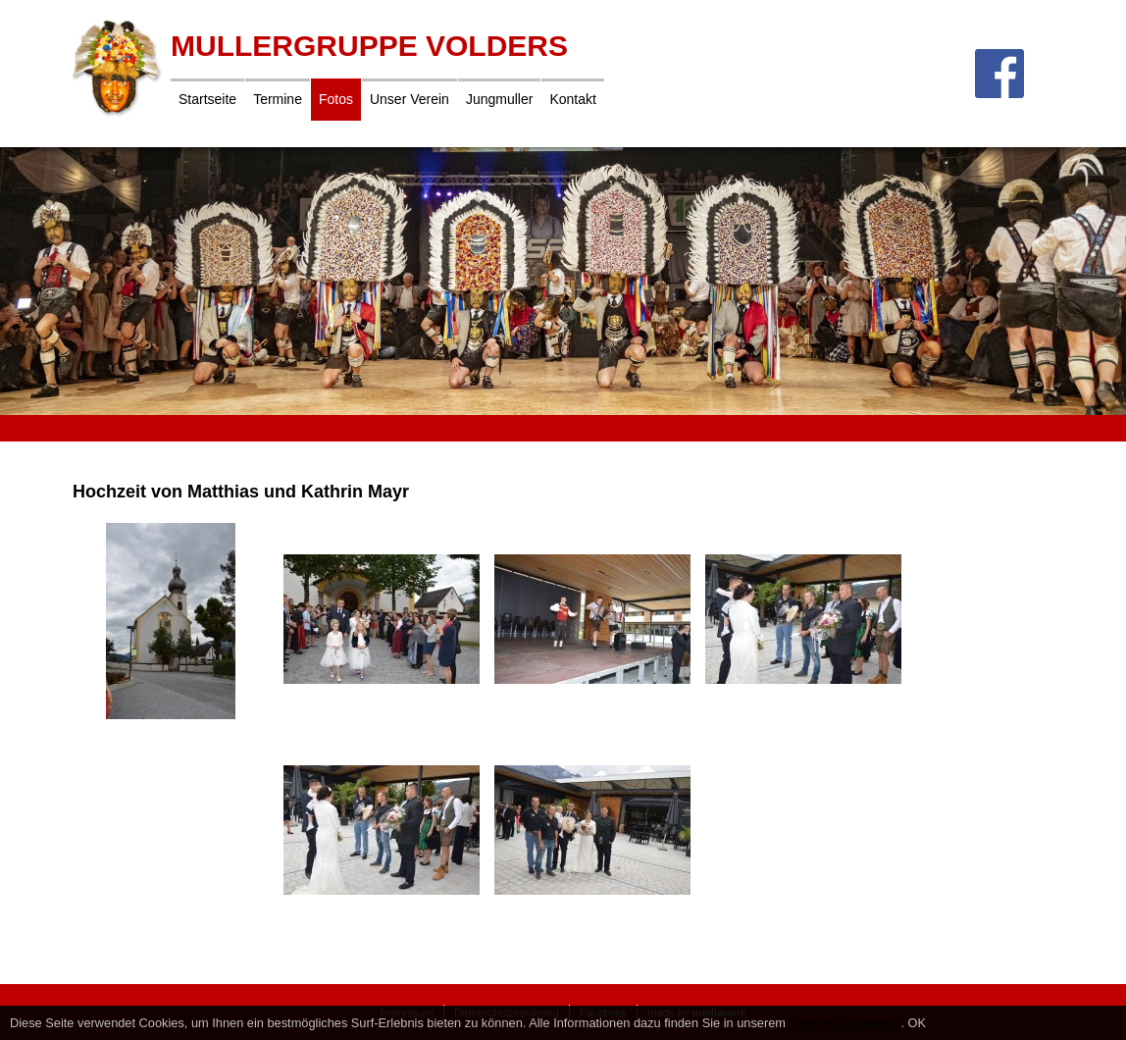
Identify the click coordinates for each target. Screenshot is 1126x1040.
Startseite (207, 99)
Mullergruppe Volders (369, 45)
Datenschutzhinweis (845, 1022)
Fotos (336, 99)
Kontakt (572, 99)
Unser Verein (409, 99)
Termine (277, 99)
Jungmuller (499, 99)
